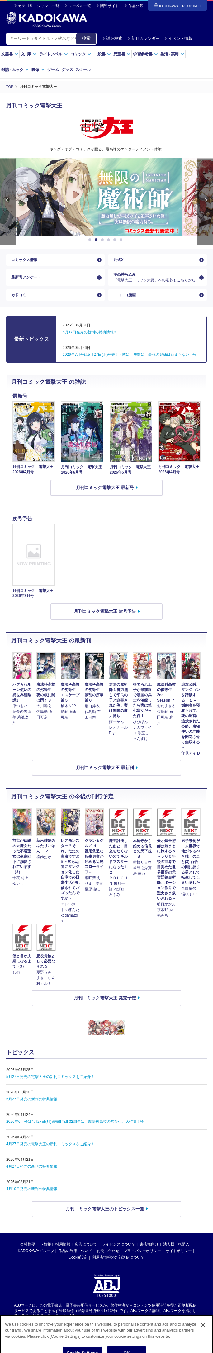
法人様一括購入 (176, 1254)
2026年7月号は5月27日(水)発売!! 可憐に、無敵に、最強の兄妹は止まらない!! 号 (129, 365)
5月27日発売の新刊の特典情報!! (32, 1109)
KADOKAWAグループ (36, 1261)
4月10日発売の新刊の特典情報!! (32, 1199)
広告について (86, 1254)
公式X (119, 261)
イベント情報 (178, 38)
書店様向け (149, 1254)
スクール (83, 69)
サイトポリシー (179, 1261)
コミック (80, 54)
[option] (106, 197)
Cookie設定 (78, 1267)
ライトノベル (53, 54)
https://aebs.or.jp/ (84, 1326)
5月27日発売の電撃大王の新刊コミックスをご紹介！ (50, 1087)
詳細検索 (112, 38)
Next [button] (205, 201)
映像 (38, 69)
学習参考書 (145, 54)
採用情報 (62, 1254)
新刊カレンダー (143, 38)
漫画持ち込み (155, 282)
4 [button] (109, 239)
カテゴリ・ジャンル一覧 (38, 6)
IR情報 (45, 1254)
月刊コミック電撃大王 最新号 (105, 497)
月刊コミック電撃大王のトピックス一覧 (105, 1219)
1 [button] (90, 239)
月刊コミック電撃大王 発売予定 (105, 1008)
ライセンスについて (118, 1254)
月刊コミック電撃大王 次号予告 (105, 621)
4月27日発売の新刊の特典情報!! (32, 1176)
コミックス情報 (26, 261)
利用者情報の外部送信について (118, 1267)
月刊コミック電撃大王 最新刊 (105, 777)
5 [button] (115, 239)
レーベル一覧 (80, 6)
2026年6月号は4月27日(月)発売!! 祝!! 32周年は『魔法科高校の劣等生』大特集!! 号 (75, 1132)
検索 (86, 38)
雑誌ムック (15, 69)
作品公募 (135, 6)
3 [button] (103, 239)
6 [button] (122, 239)
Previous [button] (8, 201)
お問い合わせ (108, 1261)
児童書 (121, 54)
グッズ (67, 69)
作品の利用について (75, 1261)
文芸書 (9, 54)
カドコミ (20, 303)
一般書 (102, 54)
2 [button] (97, 239)
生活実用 (172, 54)
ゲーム (53, 69)
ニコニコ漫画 (126, 303)
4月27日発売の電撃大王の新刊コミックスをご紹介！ (50, 1154)
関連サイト (109, 6)
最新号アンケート (28, 282)
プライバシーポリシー (142, 1261)
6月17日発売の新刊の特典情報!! (89, 342)
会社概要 (27, 1254)
